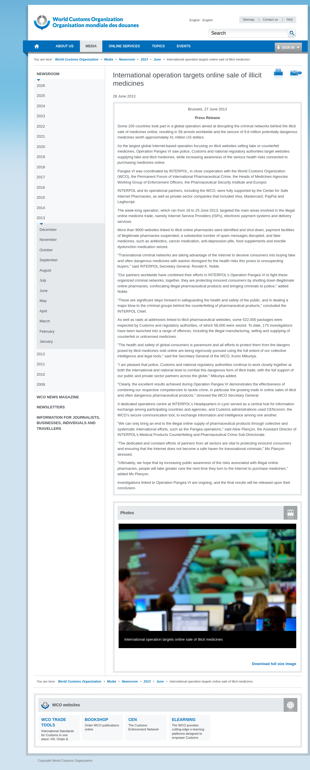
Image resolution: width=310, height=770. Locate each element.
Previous (123, 657)
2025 (41, 95)
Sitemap (249, 19)
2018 (41, 167)
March (45, 321)
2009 (41, 384)
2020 (41, 147)
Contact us (271, 19)
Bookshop (96, 719)
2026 (41, 85)
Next (295, 657)
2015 (41, 197)
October (46, 250)
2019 (41, 157)
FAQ (290, 19)
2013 (144, 59)
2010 (41, 374)
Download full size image (274, 664)
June (157, 59)
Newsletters (51, 407)
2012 (41, 354)
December (48, 229)
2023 (41, 116)
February (47, 331)
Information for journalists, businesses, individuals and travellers (68, 423)
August (45, 270)
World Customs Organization (77, 59)
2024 (41, 106)
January (46, 341)
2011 (41, 364)
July (43, 280)
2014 (41, 208)
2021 (41, 136)
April (43, 311)
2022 (41, 126)
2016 (41, 187)
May (43, 301)
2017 (41, 177)
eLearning (183, 719)
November (48, 239)
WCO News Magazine (58, 397)
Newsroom (127, 59)
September (49, 260)
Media (108, 59)
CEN (132, 719)
